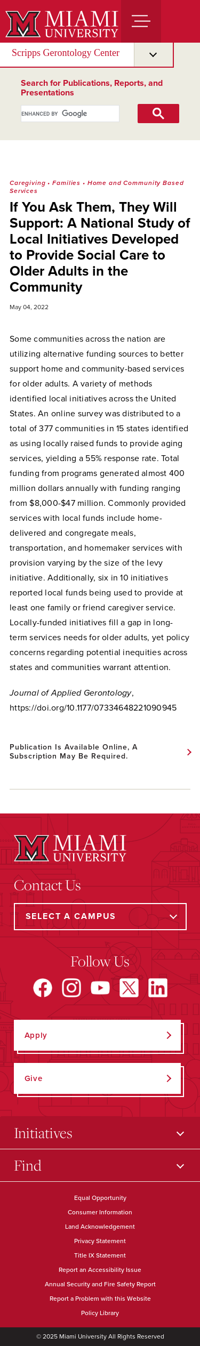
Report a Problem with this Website (100, 1298)
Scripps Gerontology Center (65, 52)
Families (66, 183)
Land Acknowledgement (100, 1226)
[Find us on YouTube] (100, 987)
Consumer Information (100, 1212)
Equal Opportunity (100, 1198)
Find (28, 1165)
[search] (58, 114)
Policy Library (100, 1313)
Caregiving (28, 183)
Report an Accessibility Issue (100, 1270)
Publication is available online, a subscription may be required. (74, 752)
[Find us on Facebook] (42, 987)
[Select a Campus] (100, 916)
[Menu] (141, 21)
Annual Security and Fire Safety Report (100, 1284)
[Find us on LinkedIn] (158, 987)
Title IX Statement (100, 1255)
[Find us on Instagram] (71, 987)
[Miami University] (60, 24)
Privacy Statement (100, 1241)
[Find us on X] (129, 987)
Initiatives (43, 1132)
